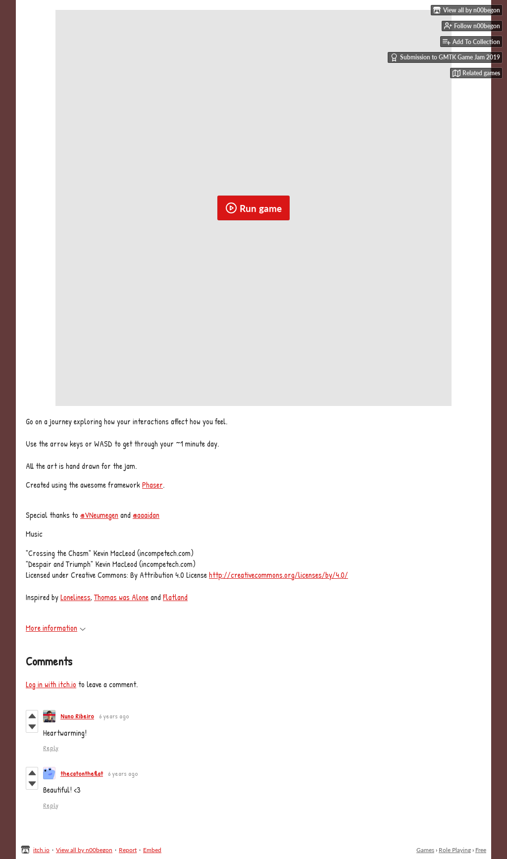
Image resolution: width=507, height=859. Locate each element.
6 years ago (114, 715)
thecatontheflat (81, 773)
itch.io (41, 850)
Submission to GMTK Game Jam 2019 (445, 57)
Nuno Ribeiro (77, 715)
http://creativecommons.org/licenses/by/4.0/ (278, 574)
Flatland (175, 597)
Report (128, 850)
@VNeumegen (99, 514)
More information (56, 627)
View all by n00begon (84, 850)
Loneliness (75, 597)
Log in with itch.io (51, 684)
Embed (152, 850)
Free (480, 850)
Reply (50, 747)
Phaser (152, 484)
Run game (253, 208)
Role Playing (455, 850)
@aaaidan (146, 514)
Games (425, 850)
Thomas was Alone (121, 597)
